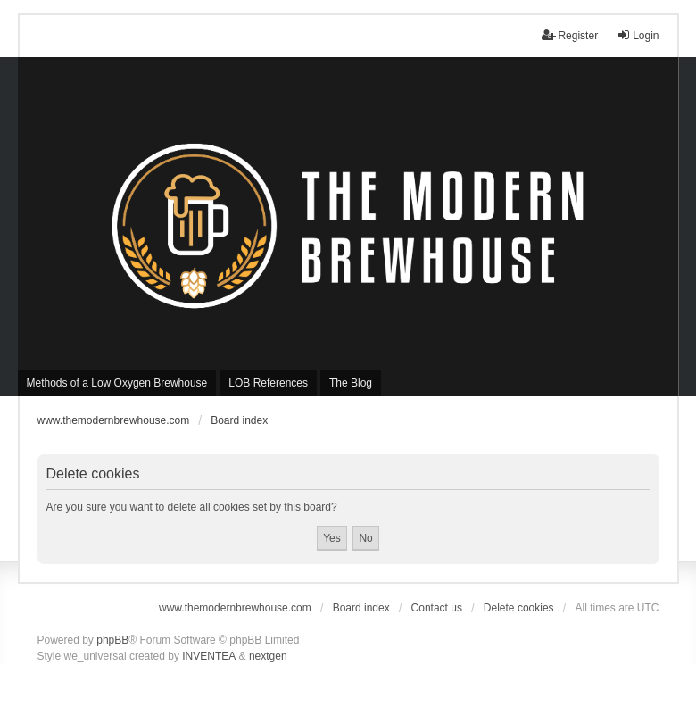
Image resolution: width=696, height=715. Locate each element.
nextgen (268, 656)
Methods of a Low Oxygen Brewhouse (117, 383)
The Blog (350, 383)
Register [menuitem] (570, 35)
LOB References (268, 383)
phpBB (112, 640)
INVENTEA (209, 656)
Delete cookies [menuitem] (519, 608)
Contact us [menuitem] (436, 608)
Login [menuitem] (638, 35)
